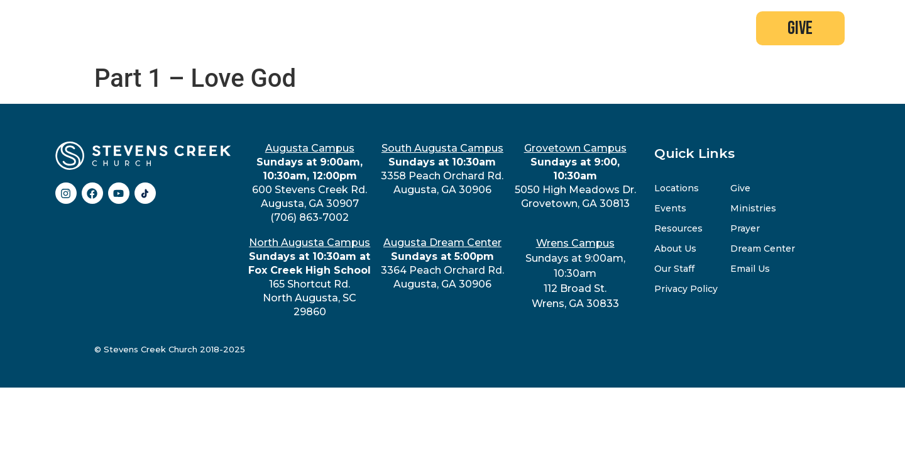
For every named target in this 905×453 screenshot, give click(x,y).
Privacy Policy (686, 288)
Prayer (745, 228)
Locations (676, 188)
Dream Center (762, 248)
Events (670, 208)
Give (740, 188)
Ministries (753, 208)
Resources (678, 228)
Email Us (750, 268)
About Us (675, 248)
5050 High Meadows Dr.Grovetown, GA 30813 (575, 176)
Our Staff (674, 268)
